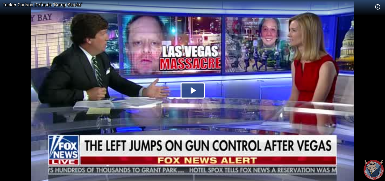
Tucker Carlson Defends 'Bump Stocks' (42, 4)
